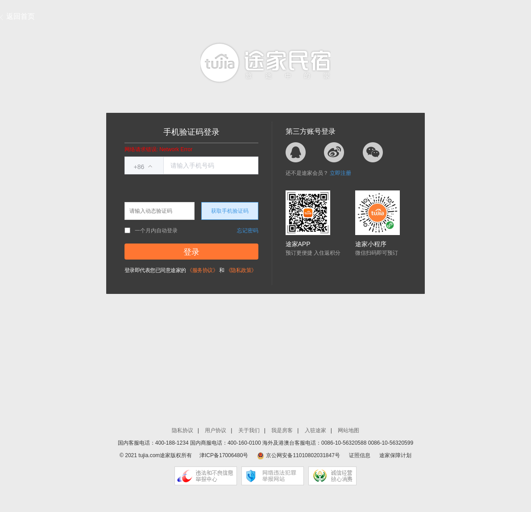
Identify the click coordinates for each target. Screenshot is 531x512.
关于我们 (249, 430)
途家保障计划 (395, 455)
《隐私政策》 (241, 270)
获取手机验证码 (230, 211)
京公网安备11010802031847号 (303, 455)
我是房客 (282, 430)
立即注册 (340, 173)
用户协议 (215, 430)
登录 (191, 252)
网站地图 (348, 430)
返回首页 (20, 16)
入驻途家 (315, 430)
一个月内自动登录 (151, 230)
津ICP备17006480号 (223, 455)
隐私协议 (182, 430)
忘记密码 (247, 230)
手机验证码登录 (191, 132)
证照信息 (359, 455)
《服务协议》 (202, 270)
